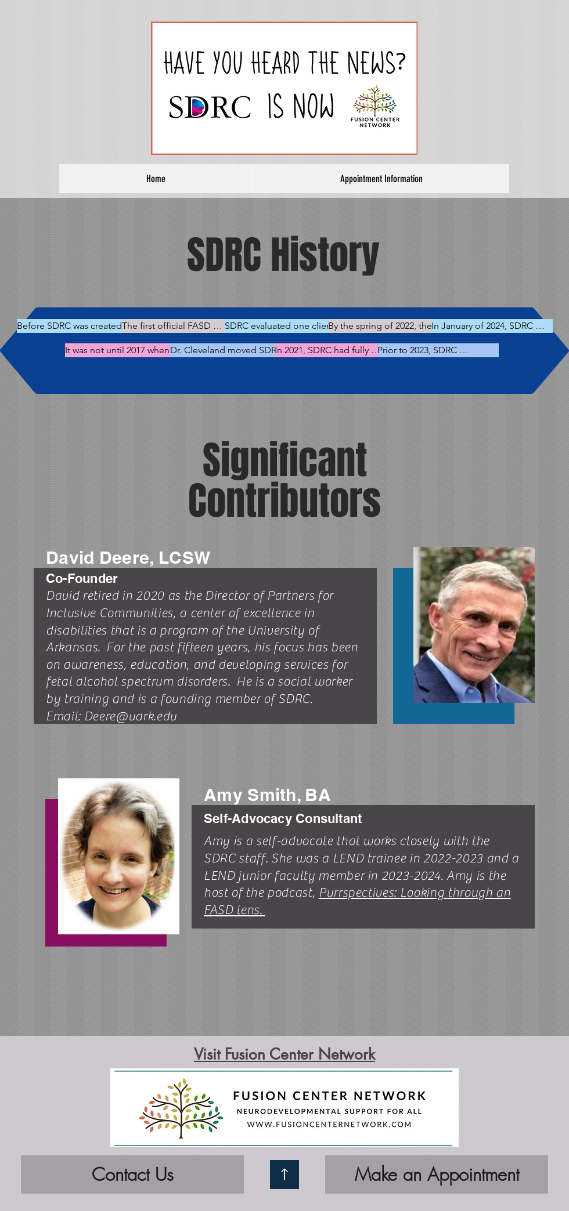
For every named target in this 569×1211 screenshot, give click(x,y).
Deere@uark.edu (130, 716)
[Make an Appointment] (437, 1174)
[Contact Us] (132, 1174)
